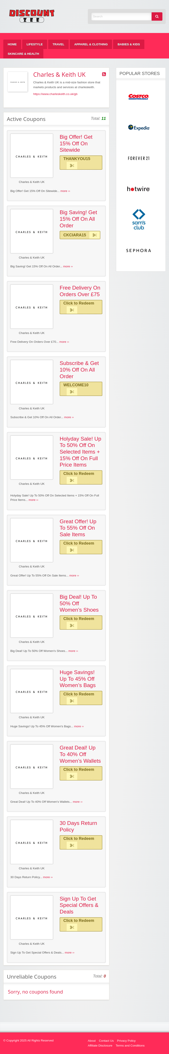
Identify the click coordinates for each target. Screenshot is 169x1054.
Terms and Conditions (130, 1045)
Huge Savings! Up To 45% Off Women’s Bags (78, 678)
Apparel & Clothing (91, 44)
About (92, 1040)
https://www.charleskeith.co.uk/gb (55, 94)
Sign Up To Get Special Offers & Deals (79, 905)
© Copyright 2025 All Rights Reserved (28, 1040)
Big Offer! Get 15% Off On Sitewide (76, 143)
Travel (58, 44)
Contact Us (106, 1040)
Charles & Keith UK (31, 182)
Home (12, 44)
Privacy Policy (126, 1040)
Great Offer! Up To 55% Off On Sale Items (78, 527)
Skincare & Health (23, 53)
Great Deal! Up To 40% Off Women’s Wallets (80, 754)
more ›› (65, 191)
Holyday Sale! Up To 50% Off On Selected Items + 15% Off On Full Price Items (80, 452)
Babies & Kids (129, 44)
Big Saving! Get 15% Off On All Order (78, 218)
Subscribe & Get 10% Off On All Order (79, 369)
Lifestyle (35, 44)
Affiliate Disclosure (100, 1045)
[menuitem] (12, 44)
